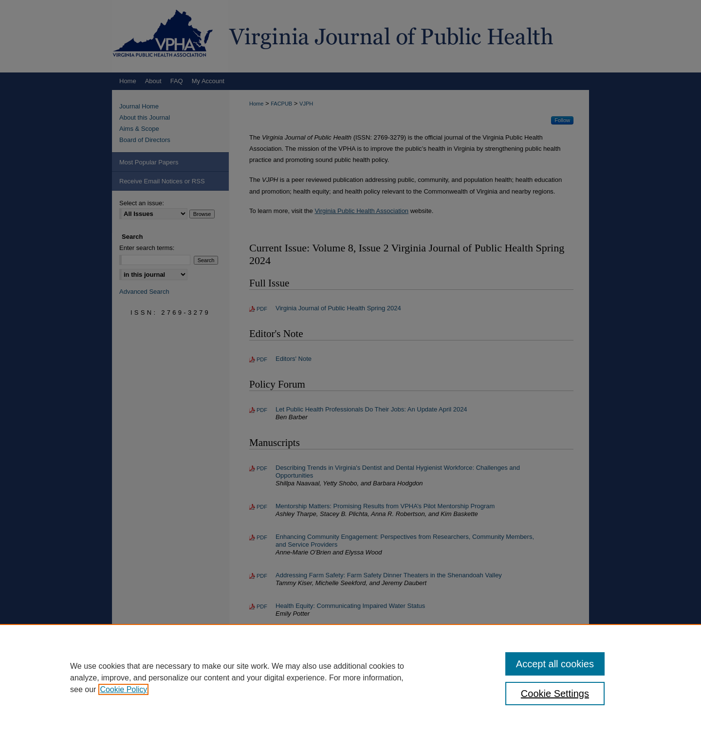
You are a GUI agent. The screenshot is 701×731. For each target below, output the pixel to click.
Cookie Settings (555, 693)
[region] (350, 677)
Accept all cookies (555, 664)
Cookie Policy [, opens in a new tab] (123, 689)
